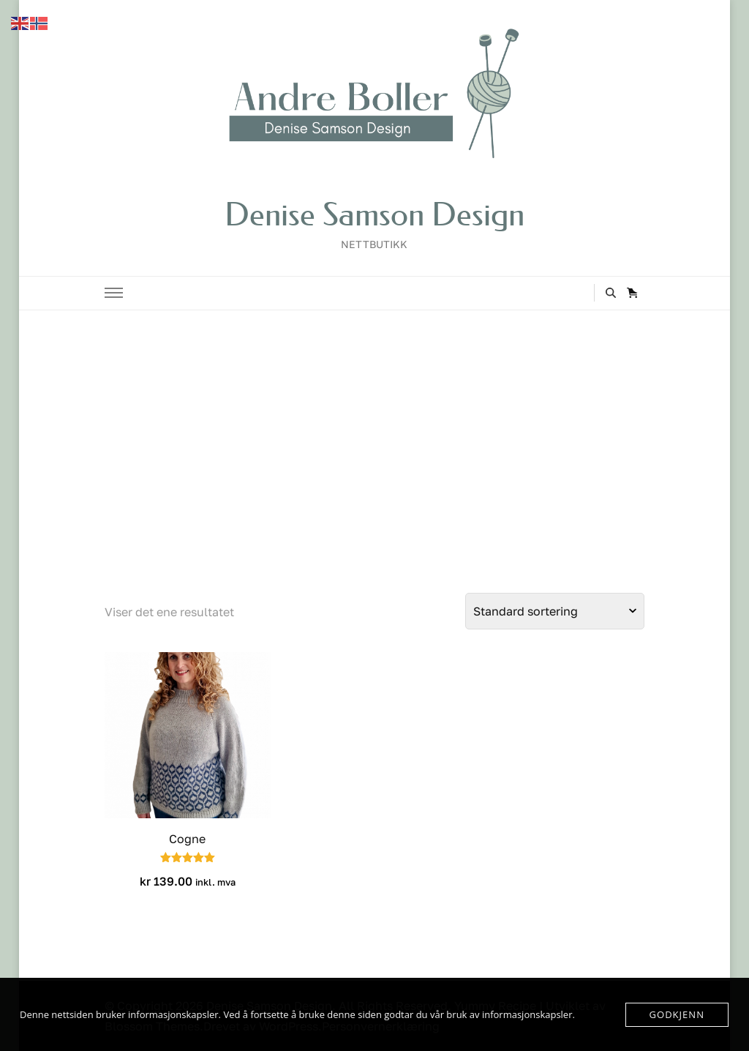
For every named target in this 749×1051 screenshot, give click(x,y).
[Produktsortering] (554, 611)
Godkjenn (677, 1014)
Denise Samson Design (374, 214)
